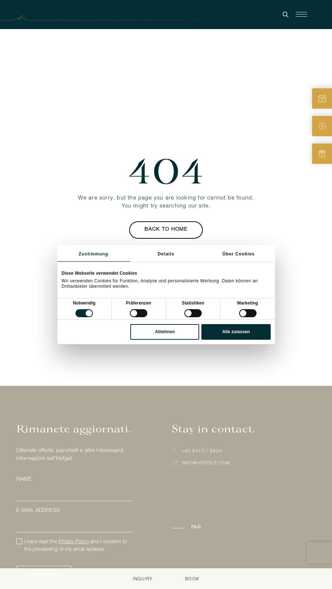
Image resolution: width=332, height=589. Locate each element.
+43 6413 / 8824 (202, 451)
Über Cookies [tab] (238, 254)
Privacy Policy (73, 542)
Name (24, 479)
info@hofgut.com (206, 463)
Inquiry (142, 579)
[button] (198, 527)
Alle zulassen (236, 331)
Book (192, 579)
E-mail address (38, 510)
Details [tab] (165, 254)
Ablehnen (165, 331)
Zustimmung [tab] (93, 254)
